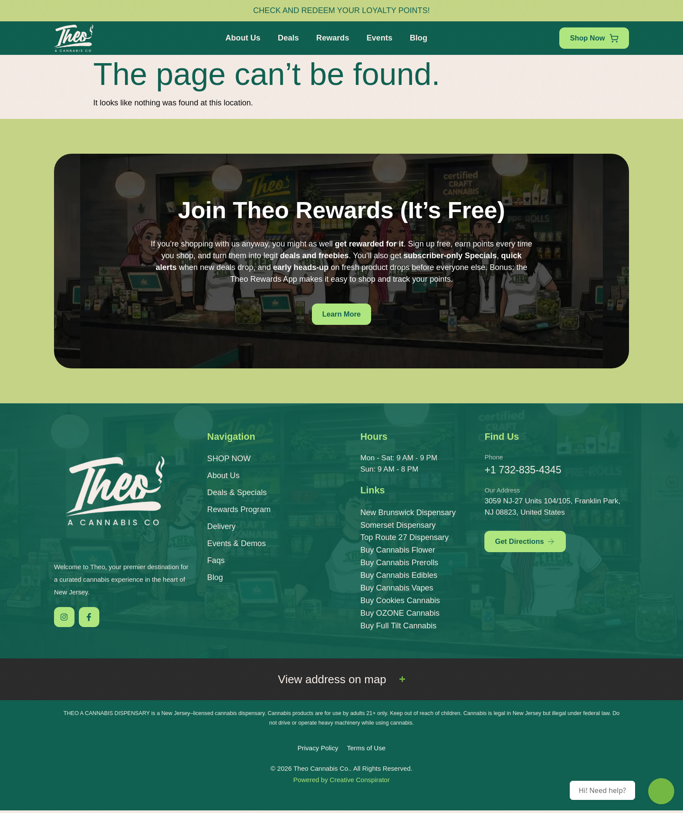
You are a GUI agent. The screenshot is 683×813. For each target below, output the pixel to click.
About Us (240, 38)
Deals (286, 38)
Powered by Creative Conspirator (341, 782)
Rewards (330, 38)
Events (377, 38)
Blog (416, 38)
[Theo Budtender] (661, 791)
